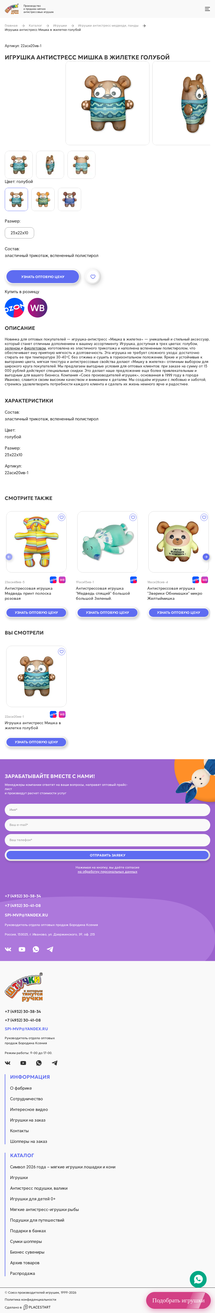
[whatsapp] (36, 949)
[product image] (107, 103)
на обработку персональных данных (107, 872)
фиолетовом (35, 348)
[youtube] (22, 949)
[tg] (50, 949)
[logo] (107, 987)
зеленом (13, 348)
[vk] (8, 949)
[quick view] (36, 542)
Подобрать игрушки (178, 1300)
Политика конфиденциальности (30, 1300)
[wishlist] (61, 517)
